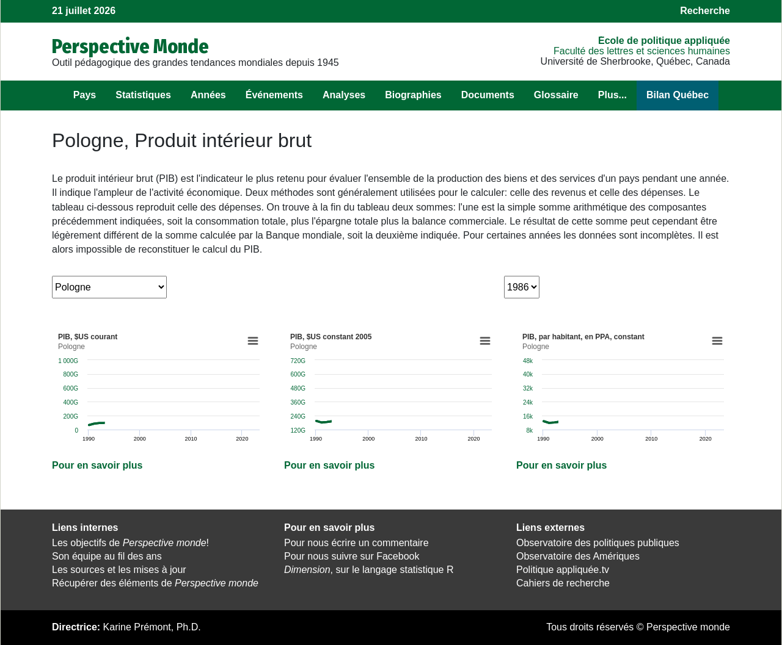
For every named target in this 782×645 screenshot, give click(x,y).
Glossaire (556, 95)
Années (208, 95)
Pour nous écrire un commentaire (356, 543)
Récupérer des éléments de (155, 583)
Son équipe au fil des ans (107, 556)
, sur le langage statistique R (368, 569)
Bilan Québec (677, 95)
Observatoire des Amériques (578, 556)
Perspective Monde (130, 46)
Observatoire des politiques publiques (597, 543)
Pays (84, 95)
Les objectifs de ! (130, 543)
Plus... (612, 95)
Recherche (705, 10)
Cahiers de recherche (563, 583)
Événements (274, 95)
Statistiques (143, 95)
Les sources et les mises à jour (119, 569)
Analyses (344, 95)
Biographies (413, 95)
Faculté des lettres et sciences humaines (642, 51)
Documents (487, 95)
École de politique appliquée (664, 40)
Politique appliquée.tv (562, 569)
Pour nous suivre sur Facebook (351, 556)
